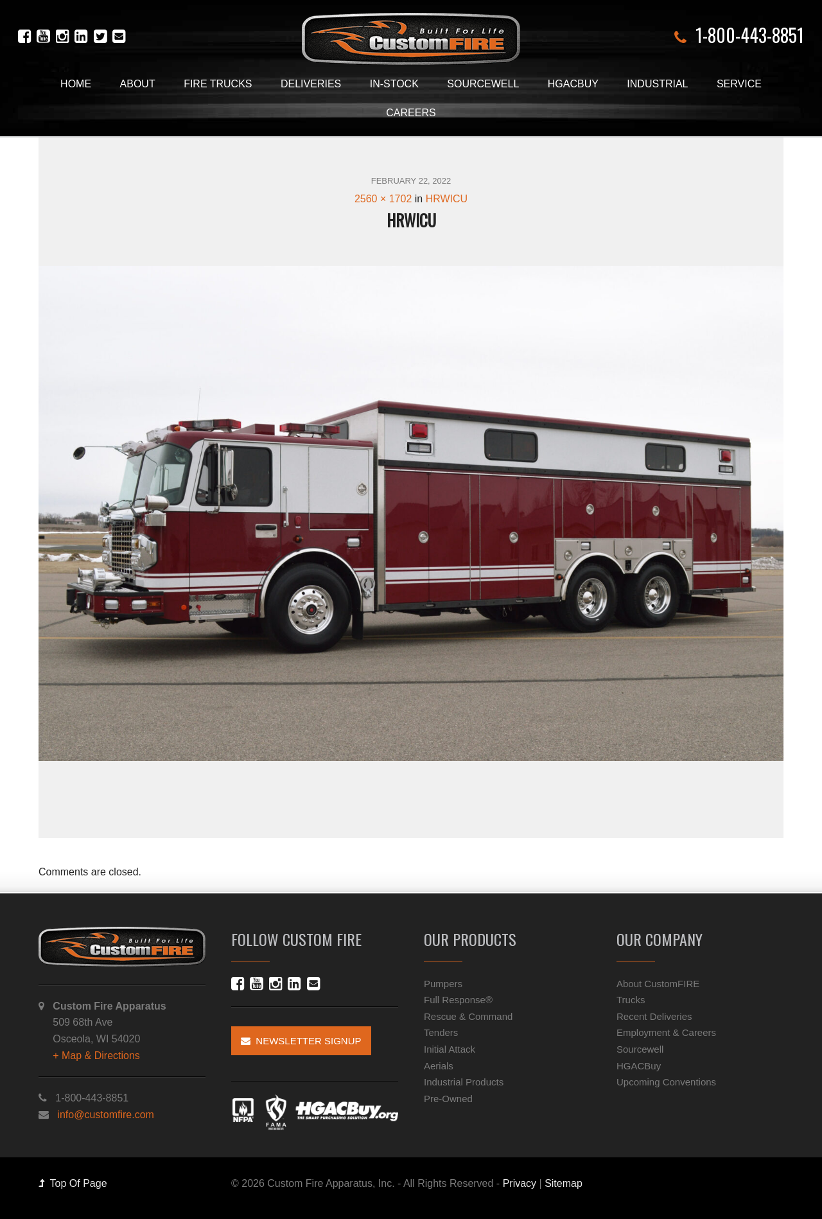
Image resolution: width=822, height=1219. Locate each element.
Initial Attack (449, 1049)
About (137, 83)
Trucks (630, 999)
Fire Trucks (218, 83)
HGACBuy (573, 83)
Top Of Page (73, 1183)
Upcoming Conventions (666, 1081)
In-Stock (394, 83)
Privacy (519, 1183)
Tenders (441, 1032)
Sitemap (563, 1183)
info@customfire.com (105, 1114)
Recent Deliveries (654, 1016)
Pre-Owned (448, 1098)
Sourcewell (483, 83)
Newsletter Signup (301, 1040)
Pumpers (443, 983)
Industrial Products (463, 1081)
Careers (410, 112)
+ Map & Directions (96, 1055)
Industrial (657, 83)
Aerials (438, 1065)
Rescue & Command (468, 1016)
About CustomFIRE (657, 983)
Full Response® (458, 999)
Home (75, 83)
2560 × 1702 (383, 198)
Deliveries (311, 83)
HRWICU (447, 198)
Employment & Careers (666, 1032)
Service (739, 83)
